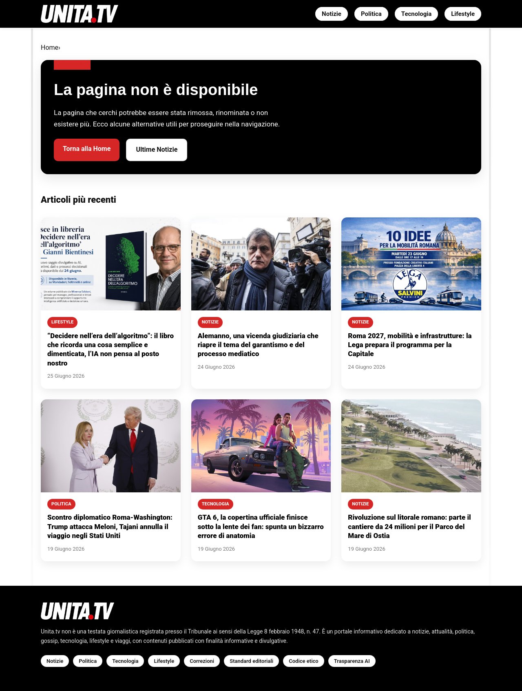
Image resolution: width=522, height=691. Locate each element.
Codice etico (303, 661)
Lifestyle (463, 14)
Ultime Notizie (156, 149)
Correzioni (202, 661)
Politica (371, 14)
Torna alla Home (87, 149)
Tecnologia (416, 14)
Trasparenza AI (352, 661)
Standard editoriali (251, 661)
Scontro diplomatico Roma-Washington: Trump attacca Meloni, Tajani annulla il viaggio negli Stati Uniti (110, 526)
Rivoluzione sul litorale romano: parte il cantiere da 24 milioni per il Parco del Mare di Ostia (409, 526)
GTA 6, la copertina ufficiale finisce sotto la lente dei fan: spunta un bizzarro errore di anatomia (261, 526)
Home (49, 47)
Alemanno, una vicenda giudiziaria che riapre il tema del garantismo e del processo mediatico (258, 345)
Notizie (331, 14)
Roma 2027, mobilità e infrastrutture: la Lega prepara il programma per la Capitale (409, 345)
